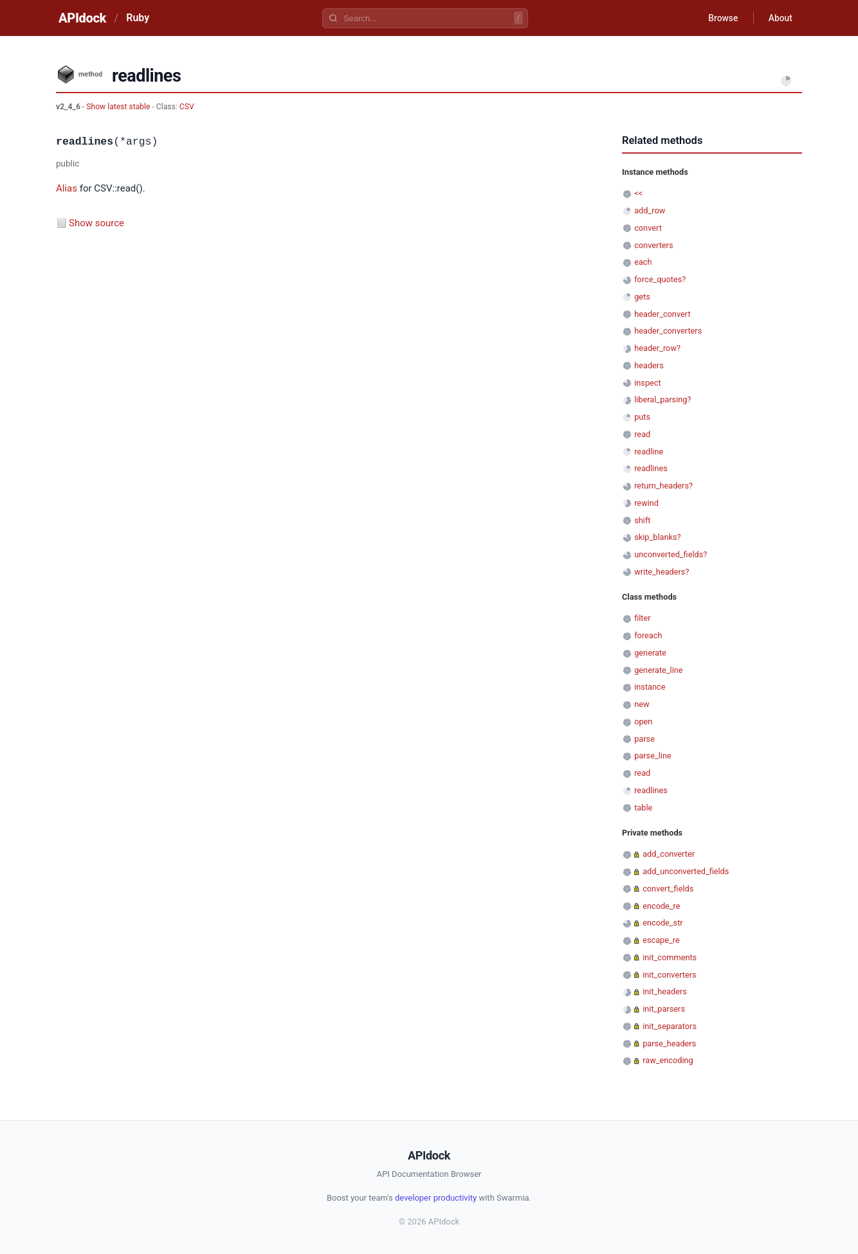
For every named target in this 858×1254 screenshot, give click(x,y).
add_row (649, 210)
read (642, 434)
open (643, 721)
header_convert (662, 314)
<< (638, 193)
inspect (647, 383)
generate (650, 653)
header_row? (657, 348)
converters (653, 245)
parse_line (652, 755)
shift (642, 520)
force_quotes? (660, 279)
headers (649, 365)
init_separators (670, 1026)
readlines (651, 468)
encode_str (663, 922)
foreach (648, 635)
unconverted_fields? (670, 554)
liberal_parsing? (662, 399)
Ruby (137, 18)
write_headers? (661, 572)
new (641, 704)
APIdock (82, 18)
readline (648, 451)
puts (642, 417)
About (779, 18)
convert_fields (668, 888)
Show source (96, 223)
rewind (646, 503)
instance (649, 687)
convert (648, 228)
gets (642, 296)
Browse (721, 18)
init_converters (669, 975)
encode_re (661, 906)
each (643, 262)
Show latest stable (119, 106)
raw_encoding (668, 1060)
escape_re (661, 940)
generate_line (658, 670)
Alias (66, 188)
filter (642, 618)
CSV (186, 106)
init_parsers (664, 1009)
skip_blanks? (657, 537)
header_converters (668, 331)
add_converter (669, 854)
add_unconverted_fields (686, 871)
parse (644, 739)
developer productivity (436, 1198)
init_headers (665, 991)
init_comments (670, 957)
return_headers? (663, 485)
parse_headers (669, 1043)
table (643, 807)
